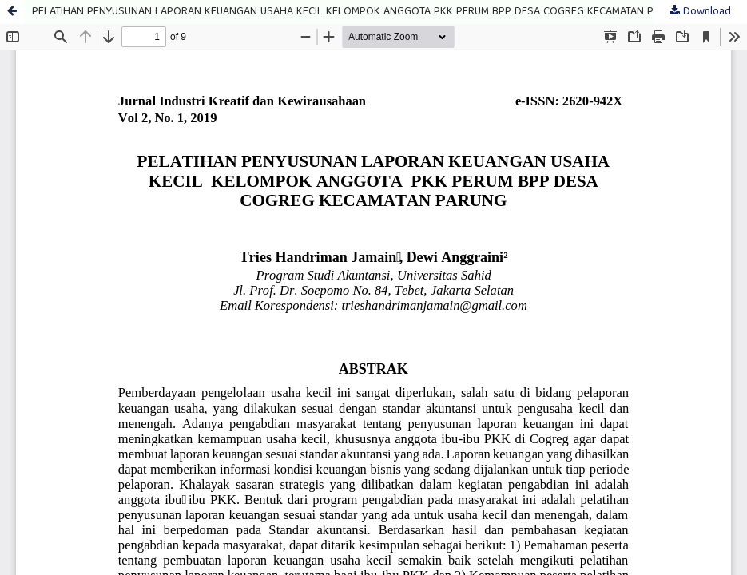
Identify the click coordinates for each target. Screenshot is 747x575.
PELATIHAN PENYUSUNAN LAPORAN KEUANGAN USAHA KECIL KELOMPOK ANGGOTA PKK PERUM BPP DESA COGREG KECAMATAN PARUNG (359, 12)
